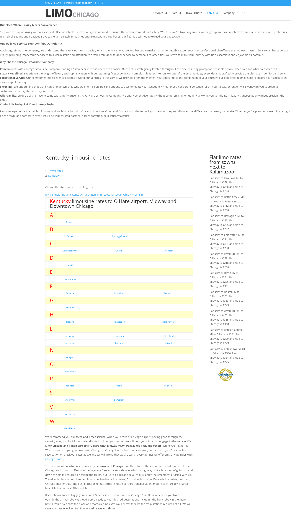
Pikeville (168, 385)
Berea (70, 236)
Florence (70, 293)
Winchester (70, 428)
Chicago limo (53, 459)
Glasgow (70, 307)
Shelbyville (70, 399)
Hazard (70, 321)
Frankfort (119, 293)
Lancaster (119, 336)
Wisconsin (136, 194)
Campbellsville (70, 250)
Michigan (90, 194)
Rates (210, 13)
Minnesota (103, 194)
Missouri (116, 194)
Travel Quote (194, 13)
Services (158, 13)
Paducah (70, 385)
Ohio (126, 194)
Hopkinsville (168, 321)
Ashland (70, 222)
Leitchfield (168, 336)
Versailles (70, 414)
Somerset (119, 399)
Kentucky (77, 194)
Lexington (70, 343)
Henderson (119, 321)
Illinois (56, 194)
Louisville (168, 343)
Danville (70, 265)
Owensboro (70, 371)
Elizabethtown (70, 279)
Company (229, 13)
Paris (119, 385)
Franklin (168, 293)
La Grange (70, 336)
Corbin (119, 250)
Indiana (66, 194)
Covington (168, 250)
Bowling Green (119, 236)
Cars (174, 13)
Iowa (48, 194)
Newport (70, 357)
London (119, 343)
